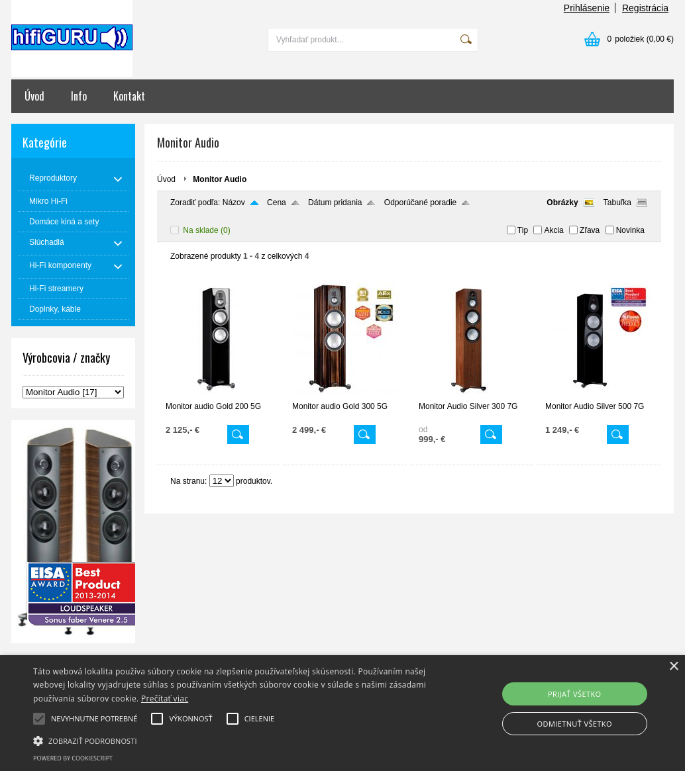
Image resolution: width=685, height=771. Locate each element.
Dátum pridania (335, 202)
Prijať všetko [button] (575, 694)
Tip (522, 230)
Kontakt (129, 96)
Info (79, 96)
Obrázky (562, 202)
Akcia (553, 230)
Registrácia (645, 8)
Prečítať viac (164, 698)
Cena (276, 202)
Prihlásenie (586, 8)
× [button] (673, 667)
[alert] (342, 713)
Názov (234, 202)
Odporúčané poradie (420, 202)
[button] (234, 740)
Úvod (34, 96)
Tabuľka (617, 202)
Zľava (590, 230)
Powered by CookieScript (73, 758)
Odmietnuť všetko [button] (574, 724)
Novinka (630, 230)
